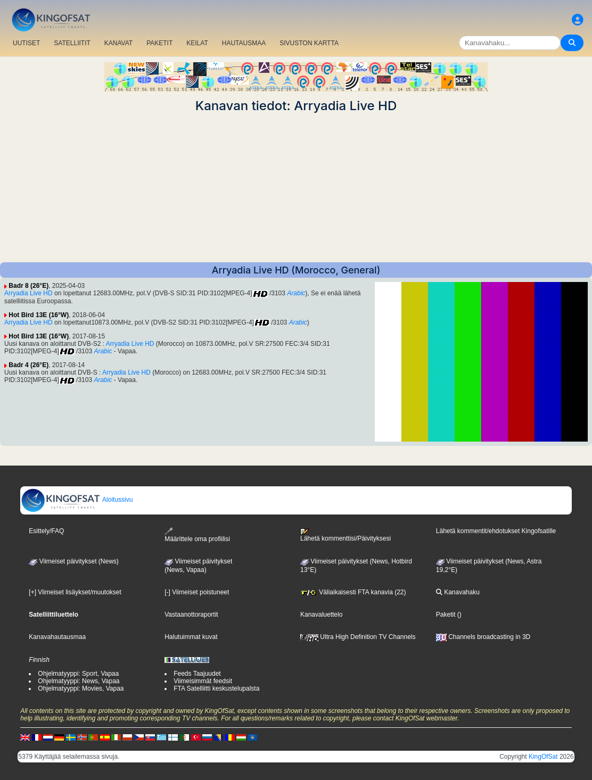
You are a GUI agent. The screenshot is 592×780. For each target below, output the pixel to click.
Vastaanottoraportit (191, 614)
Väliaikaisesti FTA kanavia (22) (353, 592)
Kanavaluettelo (321, 614)
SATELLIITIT (72, 43)
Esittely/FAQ (46, 531)
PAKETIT (159, 43)
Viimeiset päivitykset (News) (73, 561)
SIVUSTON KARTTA (309, 43)
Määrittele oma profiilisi (197, 535)
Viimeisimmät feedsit (203, 681)
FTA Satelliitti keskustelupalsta (216, 688)
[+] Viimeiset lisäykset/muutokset (75, 592)
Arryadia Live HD (28, 293)
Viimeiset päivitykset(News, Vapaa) (198, 566)
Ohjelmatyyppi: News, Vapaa (78, 681)
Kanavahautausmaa (57, 637)
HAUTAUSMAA (244, 43)
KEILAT (197, 43)
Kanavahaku (458, 592)
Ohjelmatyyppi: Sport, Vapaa (78, 673)
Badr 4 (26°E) (28, 365)
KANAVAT (118, 43)
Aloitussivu (77, 499)
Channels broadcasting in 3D (483, 637)
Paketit (446, 614)
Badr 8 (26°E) (28, 285)
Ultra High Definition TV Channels (358, 637)
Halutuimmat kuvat (191, 637)
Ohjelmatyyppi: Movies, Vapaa (81, 688)
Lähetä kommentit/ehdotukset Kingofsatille (496, 531)
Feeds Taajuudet (197, 673)
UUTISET (26, 43)
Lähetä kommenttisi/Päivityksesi (345, 535)
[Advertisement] (296, 187)
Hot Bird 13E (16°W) (39, 315)
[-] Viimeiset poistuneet (197, 592)
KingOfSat (543, 756)
